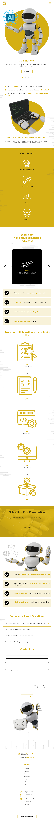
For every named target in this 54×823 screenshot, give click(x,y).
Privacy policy (27, 784)
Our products (27, 773)
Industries (27, 771)
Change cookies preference (27, 816)
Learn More (27, 71)
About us (27, 768)
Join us (27, 779)
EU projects (27, 776)
